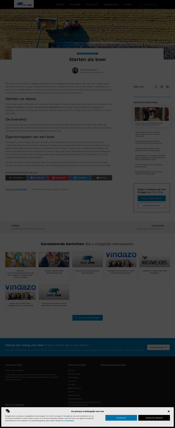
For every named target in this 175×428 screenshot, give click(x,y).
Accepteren (121, 418)
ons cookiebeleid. (67, 421)
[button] (168, 411)
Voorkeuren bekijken (154, 418)
